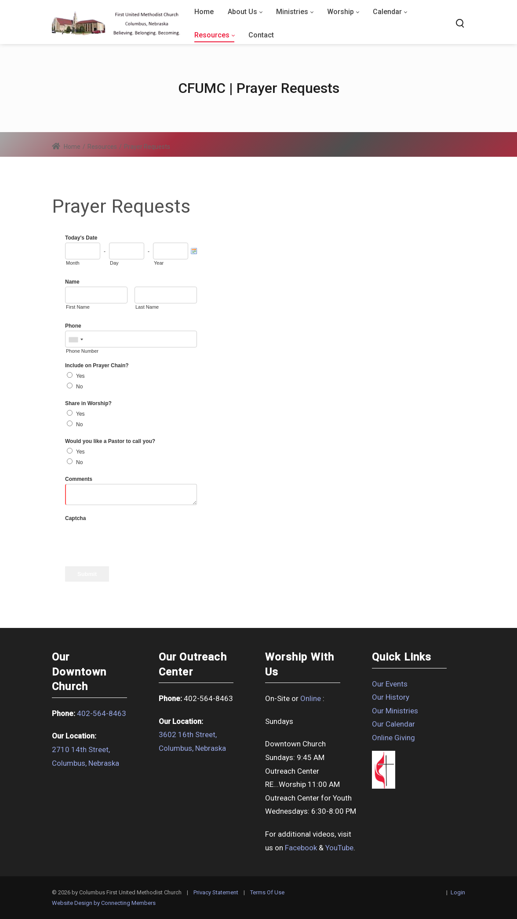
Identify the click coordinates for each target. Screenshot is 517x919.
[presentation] (132, 540)
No (79, 387)
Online (310, 698)
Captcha (75, 518)
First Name (78, 307)
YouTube (339, 847)
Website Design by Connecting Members (104, 903)
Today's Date (81, 238)
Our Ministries (395, 710)
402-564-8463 (101, 713)
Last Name (147, 307)
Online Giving (393, 737)
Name (72, 282)
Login (458, 892)
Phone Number (82, 351)
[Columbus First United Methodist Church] (116, 23)
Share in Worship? (88, 403)
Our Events (390, 683)
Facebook (301, 847)
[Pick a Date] (193, 251)
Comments (78, 479)
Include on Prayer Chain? (97, 365)
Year (159, 263)
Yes (80, 376)
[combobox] (76, 339)
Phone (73, 326)
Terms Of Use (267, 892)
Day (114, 263)
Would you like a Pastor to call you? (110, 441)
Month (73, 263)
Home (66, 146)
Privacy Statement (215, 892)
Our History (390, 697)
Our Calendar (393, 724)
